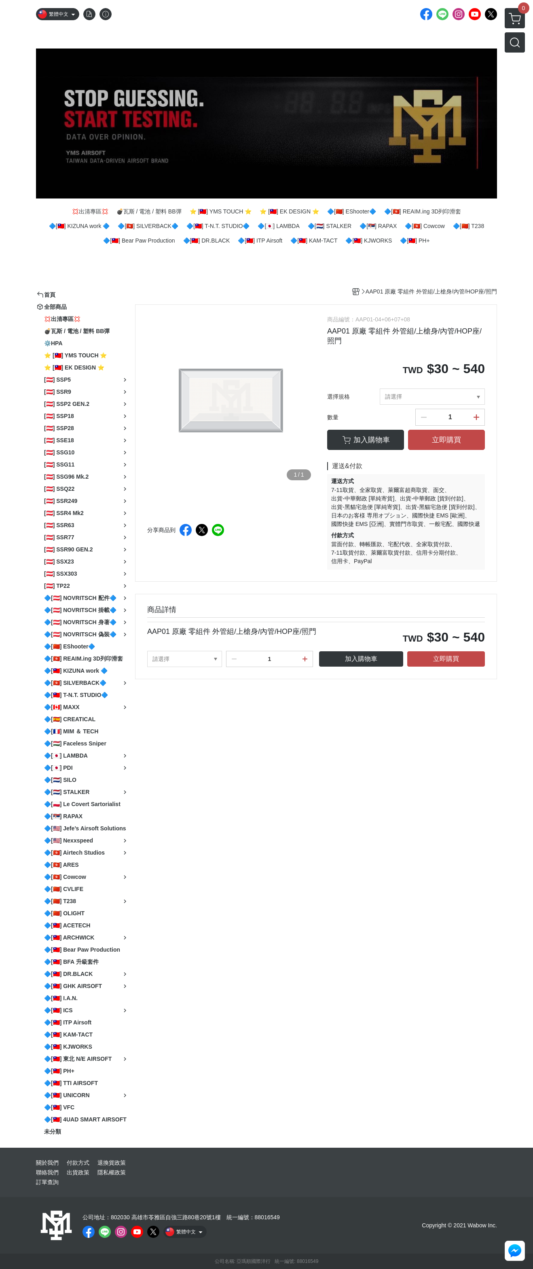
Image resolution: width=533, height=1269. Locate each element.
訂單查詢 (47, 1182)
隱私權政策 (111, 1172)
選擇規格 (338, 396)
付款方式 (78, 1163)
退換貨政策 (111, 1163)
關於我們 (47, 1163)
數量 (332, 417)
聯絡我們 (47, 1172)
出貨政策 (78, 1172)
